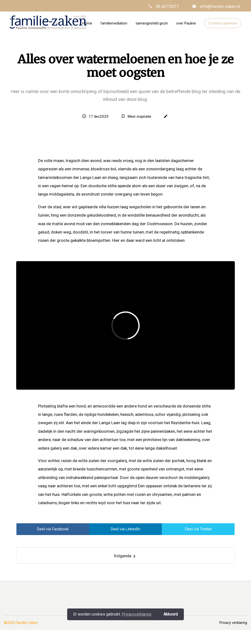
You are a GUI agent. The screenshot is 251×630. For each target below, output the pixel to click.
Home (87, 23)
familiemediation (113, 23)
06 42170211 (167, 6)
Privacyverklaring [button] (136, 614)
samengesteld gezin (152, 23)
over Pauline (186, 23)
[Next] (125, 555)
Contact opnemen (222, 23)
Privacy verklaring (233, 623)
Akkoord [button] (170, 614)
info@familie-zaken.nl (219, 6)
